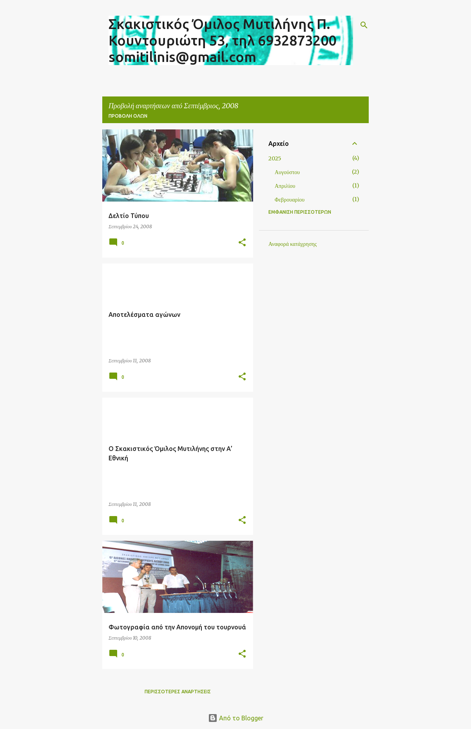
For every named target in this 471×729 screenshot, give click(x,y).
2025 (274, 158)
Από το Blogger (235, 718)
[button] (242, 243)
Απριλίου (285, 185)
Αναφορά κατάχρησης (292, 243)
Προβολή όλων (128, 115)
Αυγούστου (287, 172)
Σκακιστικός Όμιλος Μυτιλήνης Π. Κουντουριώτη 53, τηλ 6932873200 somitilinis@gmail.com (222, 40)
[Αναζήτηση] (364, 25)
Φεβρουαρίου (289, 199)
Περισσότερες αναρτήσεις (178, 691)
